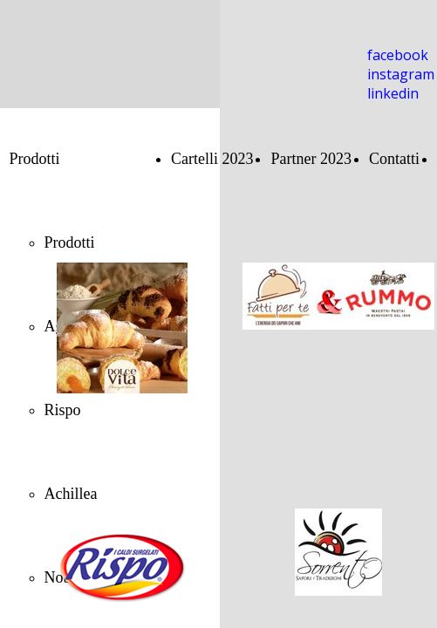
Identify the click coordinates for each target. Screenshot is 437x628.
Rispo (62, 410)
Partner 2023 (310, 158)
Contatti (394, 158)
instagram (400, 74)
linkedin (393, 93)
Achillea (71, 493)
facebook (397, 55)
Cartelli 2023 (212, 158)
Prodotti (35, 158)
